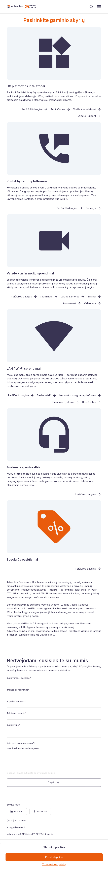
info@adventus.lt (16, 827)
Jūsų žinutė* (13, 725)
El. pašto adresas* (16, 701)
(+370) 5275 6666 (16, 820)
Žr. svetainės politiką (54, 864)
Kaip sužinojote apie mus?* (21, 743)
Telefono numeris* (16, 713)
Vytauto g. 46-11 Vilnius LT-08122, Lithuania (30, 834)
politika (52, 773)
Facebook (40, 811)
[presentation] (32, 763)
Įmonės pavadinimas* (18, 689)
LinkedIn (16, 811)
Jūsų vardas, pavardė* (19, 678)
